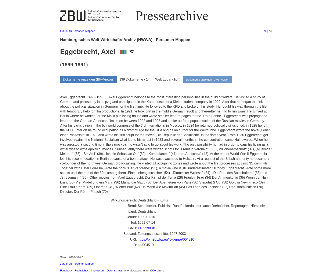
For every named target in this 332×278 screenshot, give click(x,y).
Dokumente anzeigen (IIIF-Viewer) (88, 79)
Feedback (66, 270)
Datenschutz (114, 270)
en (265, 31)
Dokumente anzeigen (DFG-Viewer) (208, 79)
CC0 (153, 270)
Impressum (97, 270)
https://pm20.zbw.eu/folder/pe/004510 (166, 239)
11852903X (146, 228)
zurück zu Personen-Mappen (77, 31)
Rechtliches (82, 270)
